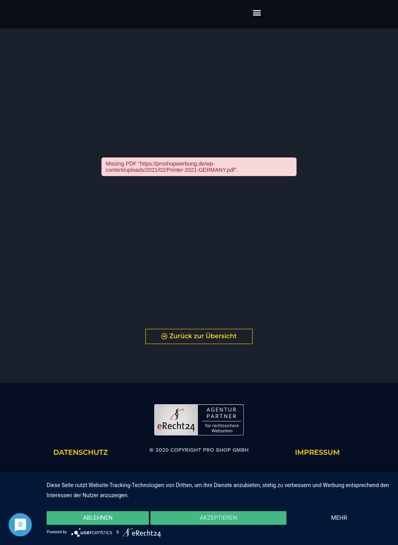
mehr (339, 517)
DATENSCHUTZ (80, 452)
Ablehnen (97, 517)
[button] (257, 12)
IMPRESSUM (317, 452)
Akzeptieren (218, 517)
